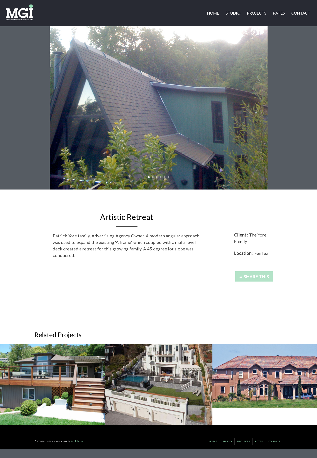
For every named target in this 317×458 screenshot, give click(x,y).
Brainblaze (77, 441)
